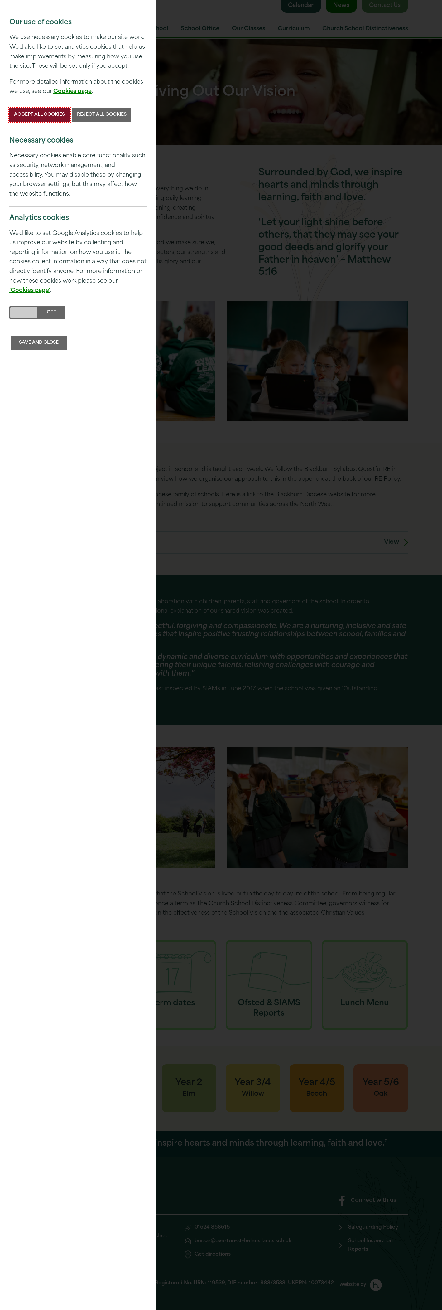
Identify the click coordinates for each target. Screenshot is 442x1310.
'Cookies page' (29, 291)
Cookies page (72, 92)
